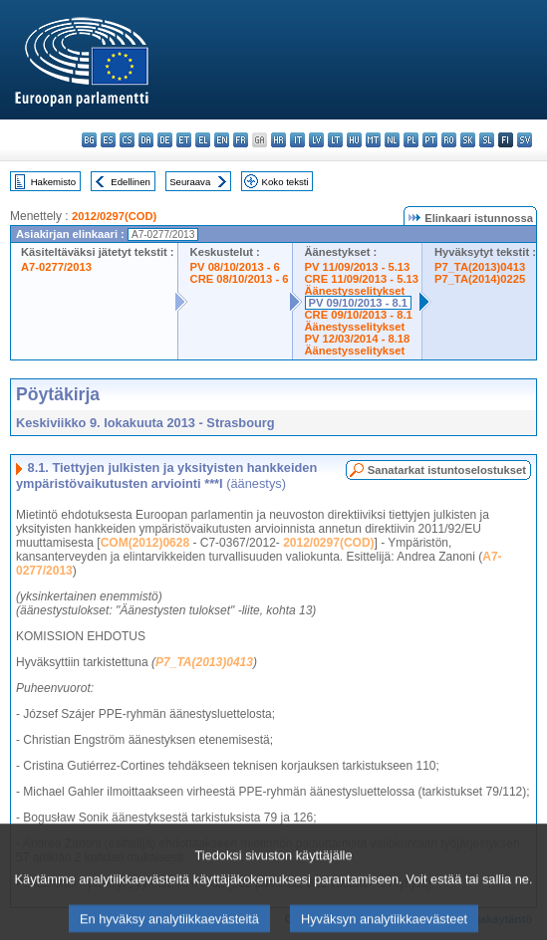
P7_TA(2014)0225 (479, 279)
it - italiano (297, 139)
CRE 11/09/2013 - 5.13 (361, 279)
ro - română (448, 139)
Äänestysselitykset (355, 291)
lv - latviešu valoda (316, 139)
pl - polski (411, 139)
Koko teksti (285, 181)
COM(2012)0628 (145, 543)
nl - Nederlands (392, 139)
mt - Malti (373, 139)
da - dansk (145, 139)
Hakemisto (53, 181)
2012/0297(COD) (114, 216)
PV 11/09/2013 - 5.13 (357, 267)
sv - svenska (524, 139)
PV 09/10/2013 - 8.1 (359, 303)
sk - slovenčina (467, 139)
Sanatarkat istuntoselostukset (447, 470)
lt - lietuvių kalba (335, 139)
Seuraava (189, 181)
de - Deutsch (164, 139)
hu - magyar (354, 139)
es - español (108, 139)
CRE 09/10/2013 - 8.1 (358, 315)
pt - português (429, 139)
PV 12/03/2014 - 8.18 (357, 339)
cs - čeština (127, 139)
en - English (221, 139)
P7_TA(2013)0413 (479, 267)
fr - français (240, 139)
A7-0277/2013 (56, 267)
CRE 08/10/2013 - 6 (239, 279)
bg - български (89, 139)
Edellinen (130, 181)
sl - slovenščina (486, 139)
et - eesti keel (183, 139)
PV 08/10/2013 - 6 (235, 267)
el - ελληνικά (202, 139)
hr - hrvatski (278, 139)
